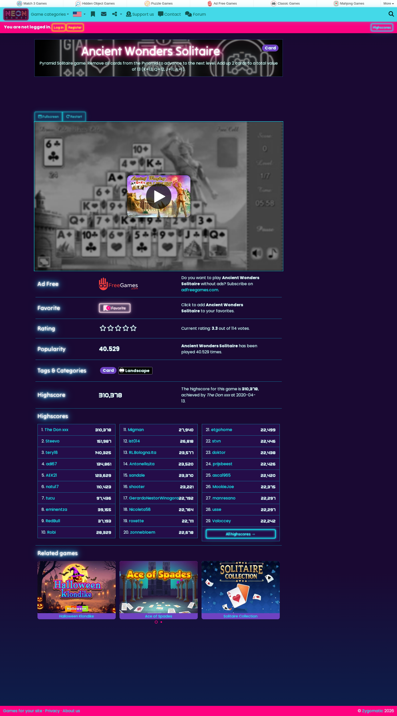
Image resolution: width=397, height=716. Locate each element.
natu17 (52, 487)
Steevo (52, 441)
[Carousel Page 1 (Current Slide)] (156, 622)
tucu (50, 498)
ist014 (134, 441)
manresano (223, 498)
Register (75, 27)
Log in (59, 27)
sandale (137, 475)
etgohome (221, 430)
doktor (219, 452)
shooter (137, 487)
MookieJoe (223, 487)
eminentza (56, 509)
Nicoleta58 (140, 509)
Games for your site (22, 711)
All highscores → (240, 533)
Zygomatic (372, 711)
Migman (136, 430)
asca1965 (221, 475)
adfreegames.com (199, 290)
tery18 (52, 452)
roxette (136, 521)
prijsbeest (222, 464)
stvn (216, 441)
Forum (195, 14)
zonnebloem (142, 532)
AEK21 (51, 475)
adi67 (51, 464)
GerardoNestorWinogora (154, 498)
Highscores (382, 27)
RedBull (53, 521)
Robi (51, 532)
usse (216, 509)
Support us (140, 14)
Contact (169, 14)
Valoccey (221, 521)
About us (71, 711)
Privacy (52, 711)
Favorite (115, 308)
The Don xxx (56, 430)
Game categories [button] (48, 14)
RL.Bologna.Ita (142, 452)
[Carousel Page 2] (161, 622)
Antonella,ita (141, 464)
